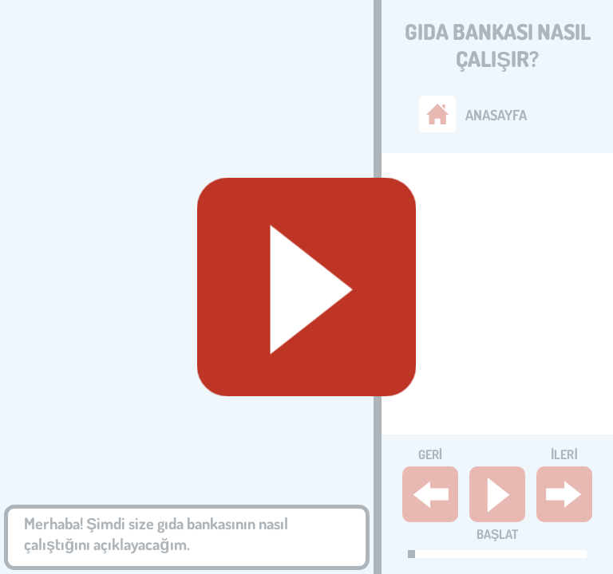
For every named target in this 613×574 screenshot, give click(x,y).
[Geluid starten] (306, 287)
